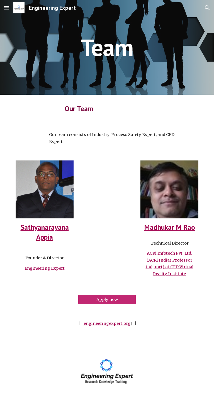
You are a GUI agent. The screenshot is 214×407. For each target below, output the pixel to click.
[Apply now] (106, 299)
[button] (6, 7)
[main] (107, 47)
